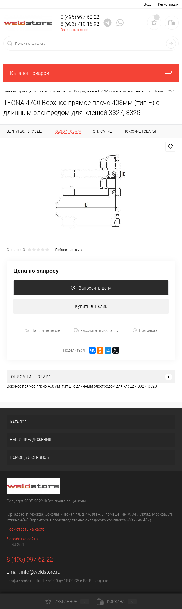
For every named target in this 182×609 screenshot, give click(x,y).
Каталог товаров (91, 73)
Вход (147, 4)
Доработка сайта (22, 539)
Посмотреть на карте (25, 529)
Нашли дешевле (42, 330)
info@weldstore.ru (40, 572)
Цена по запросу (36, 271)
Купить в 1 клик (91, 306)
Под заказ (145, 330)
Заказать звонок (75, 30)
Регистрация (168, 4)
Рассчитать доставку (96, 330)
